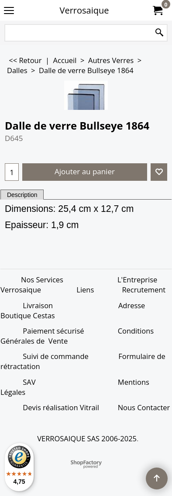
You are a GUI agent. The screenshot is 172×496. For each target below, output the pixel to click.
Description (22, 194)
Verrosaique (84, 10)
